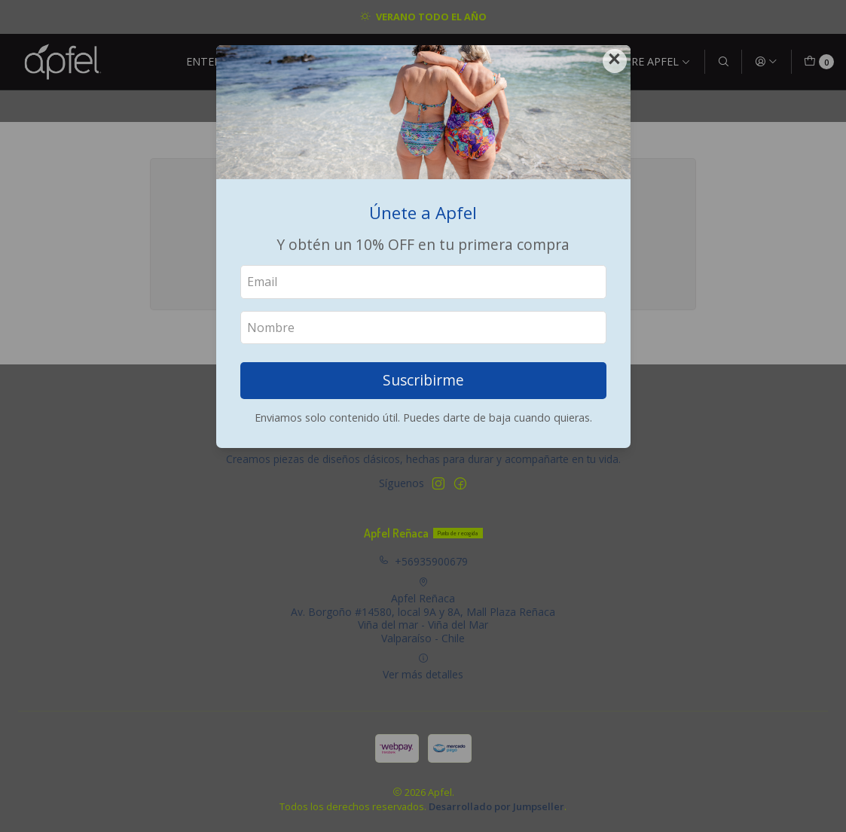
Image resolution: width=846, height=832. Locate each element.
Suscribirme (423, 380)
